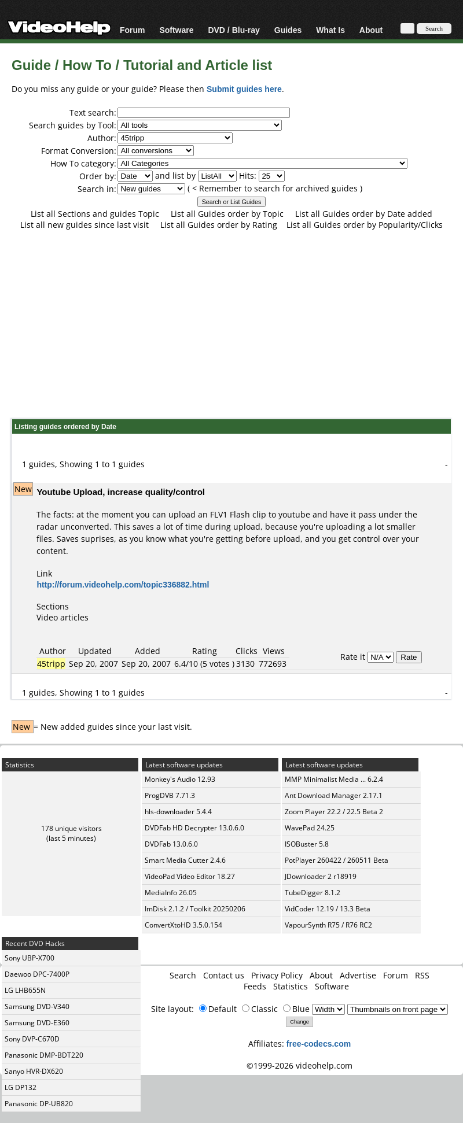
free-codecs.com (318, 1043)
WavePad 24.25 (310, 828)
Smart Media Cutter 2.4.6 (185, 860)
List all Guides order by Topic (227, 213)
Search (183, 975)
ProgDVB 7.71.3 (170, 795)
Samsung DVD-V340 (37, 1006)
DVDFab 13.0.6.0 (171, 844)
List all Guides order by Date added (363, 213)
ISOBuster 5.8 (307, 844)
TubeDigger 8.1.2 (312, 892)
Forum (132, 29)
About (371, 29)
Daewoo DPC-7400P (37, 974)
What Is (330, 29)
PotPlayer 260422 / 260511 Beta (336, 860)
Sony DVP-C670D (32, 1039)
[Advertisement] (232, 324)
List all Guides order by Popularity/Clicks (364, 224)
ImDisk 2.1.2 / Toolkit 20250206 (195, 909)
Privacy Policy (277, 975)
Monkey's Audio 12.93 (180, 779)
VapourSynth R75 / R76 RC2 (328, 925)
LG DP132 (20, 1087)
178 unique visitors (71, 828)
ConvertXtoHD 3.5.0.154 (183, 925)
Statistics (290, 986)
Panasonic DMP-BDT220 (44, 1055)
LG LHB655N (25, 990)
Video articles (62, 617)
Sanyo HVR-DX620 (34, 1071)
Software (176, 29)
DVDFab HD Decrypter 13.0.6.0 (194, 828)
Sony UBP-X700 (29, 958)
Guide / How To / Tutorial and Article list (142, 64)
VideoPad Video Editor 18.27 (190, 876)
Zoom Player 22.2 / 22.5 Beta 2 (334, 812)
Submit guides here (244, 88)
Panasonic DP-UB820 (39, 1104)
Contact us (223, 975)
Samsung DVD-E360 (37, 1023)
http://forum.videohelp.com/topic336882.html (122, 584)
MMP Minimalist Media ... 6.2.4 (334, 779)
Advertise (358, 975)
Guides (288, 29)
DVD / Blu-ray (233, 29)
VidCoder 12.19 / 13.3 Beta (327, 909)
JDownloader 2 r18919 (321, 876)
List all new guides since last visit (84, 224)
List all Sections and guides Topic (95, 213)
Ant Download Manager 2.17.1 (334, 795)
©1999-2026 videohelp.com (299, 1065)
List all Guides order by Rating (218, 224)
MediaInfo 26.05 (171, 892)
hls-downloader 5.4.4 (178, 812)
